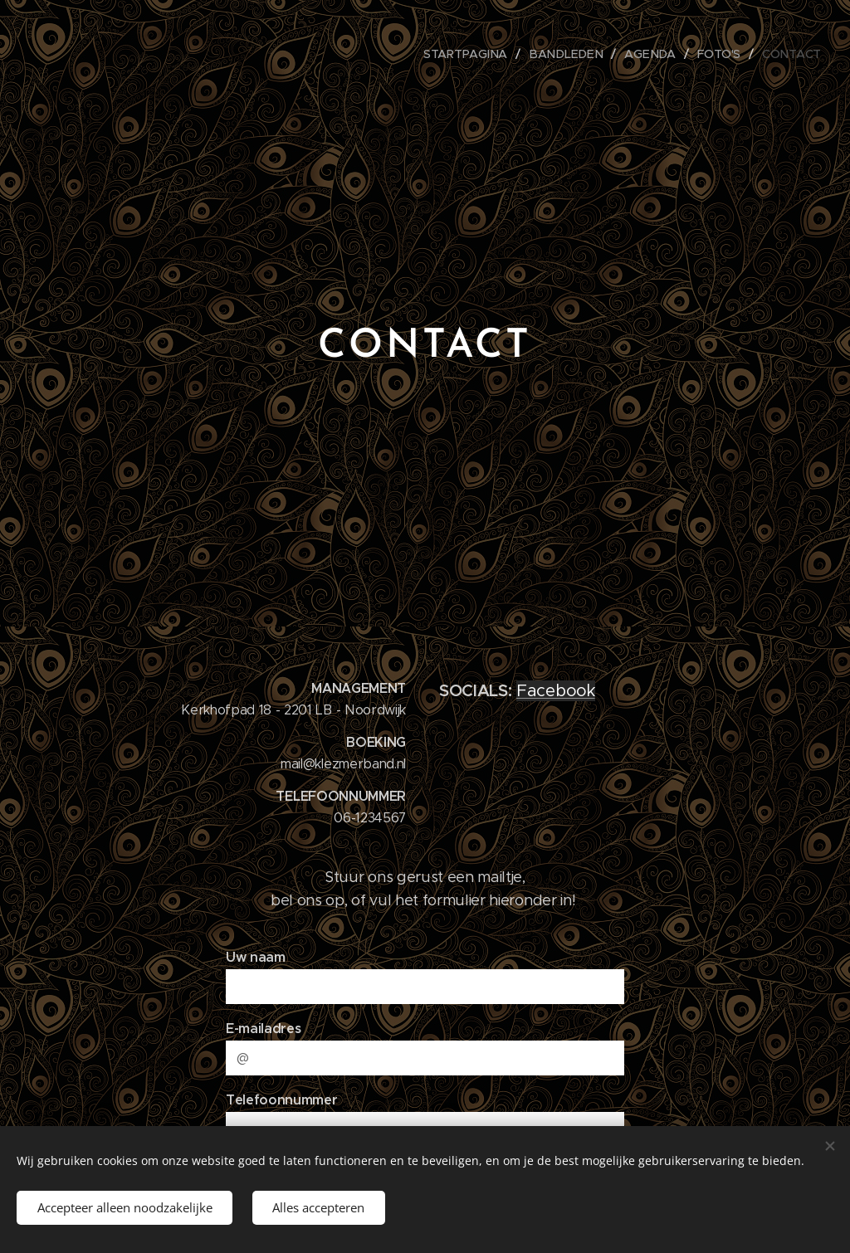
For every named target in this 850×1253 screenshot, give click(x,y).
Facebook (555, 690)
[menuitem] (474, 54)
